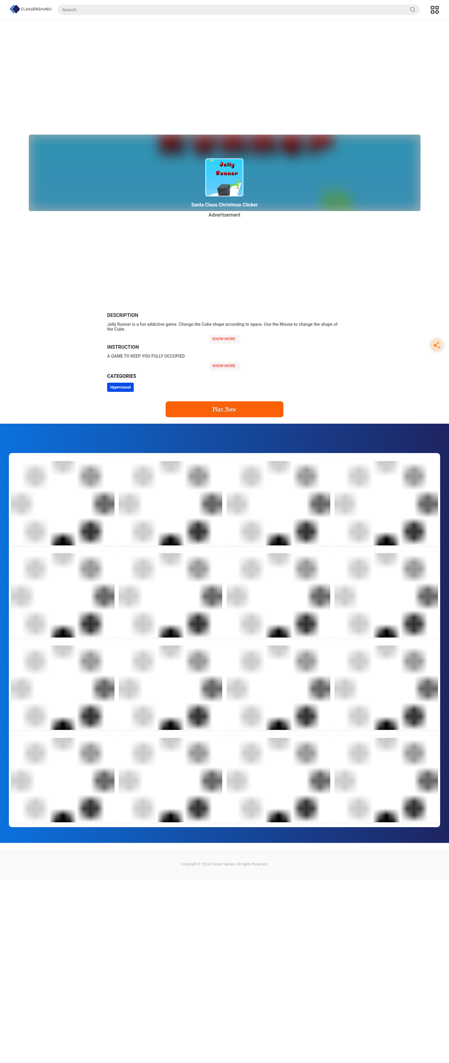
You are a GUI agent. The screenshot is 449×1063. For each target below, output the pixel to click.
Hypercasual (120, 387)
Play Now (225, 409)
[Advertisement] (208, 67)
